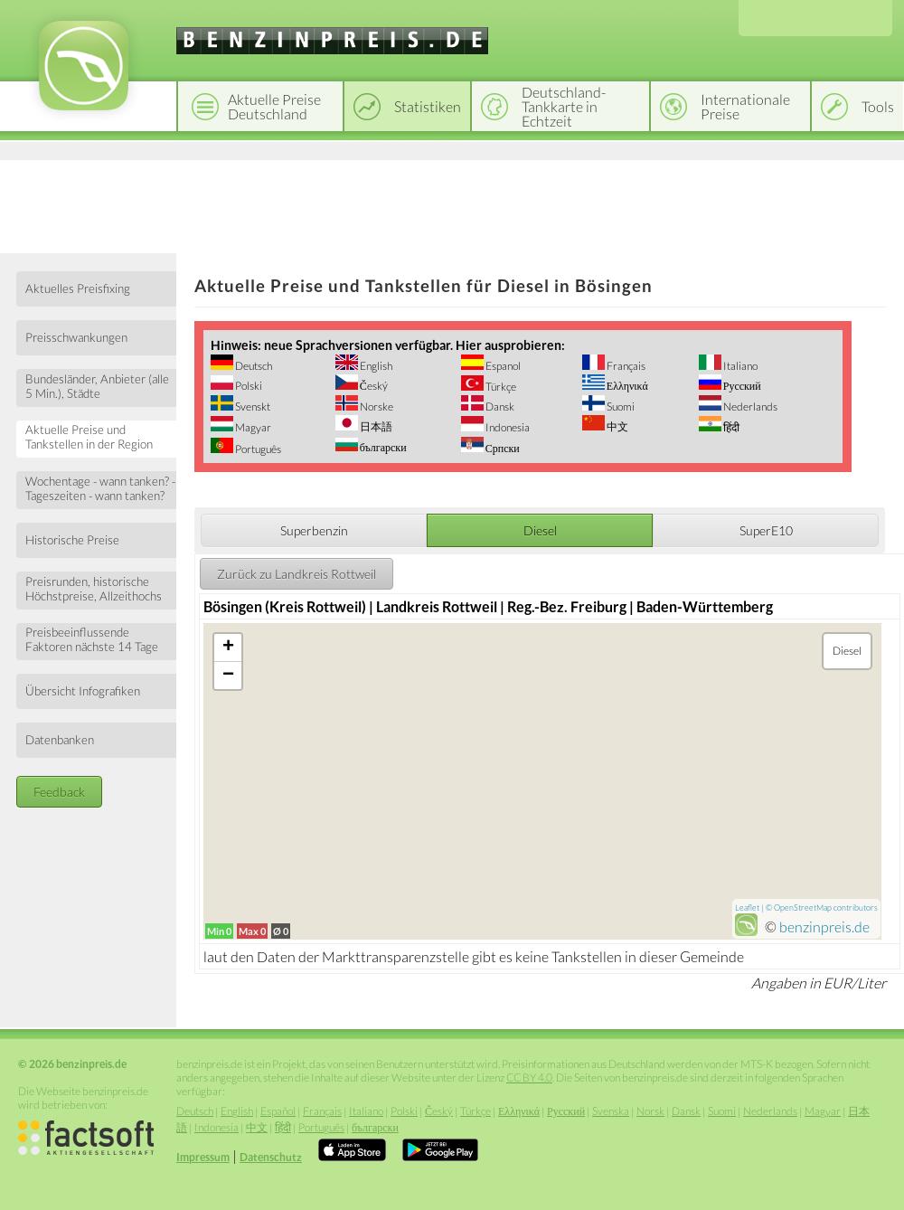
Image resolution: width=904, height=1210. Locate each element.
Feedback (59, 791)
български (382, 447)
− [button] (228, 675)
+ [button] (228, 647)
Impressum (203, 1157)
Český (373, 385)
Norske (375, 406)
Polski (247, 385)
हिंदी (730, 427)
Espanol (502, 366)
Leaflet (747, 907)
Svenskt (251, 406)
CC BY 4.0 (529, 1077)
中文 (616, 426)
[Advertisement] (452, 203)
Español (278, 1111)
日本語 (375, 426)
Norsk (650, 1111)
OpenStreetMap (803, 907)
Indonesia (507, 427)
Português (257, 449)
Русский (741, 385)
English (375, 366)
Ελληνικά (626, 385)
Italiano (739, 366)
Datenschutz (271, 1157)
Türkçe (500, 386)
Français (625, 366)
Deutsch (252, 366)
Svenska (610, 1111)
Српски (502, 448)
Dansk (499, 406)
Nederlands (749, 406)
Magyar (252, 427)
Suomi (620, 406)
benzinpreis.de (824, 926)
